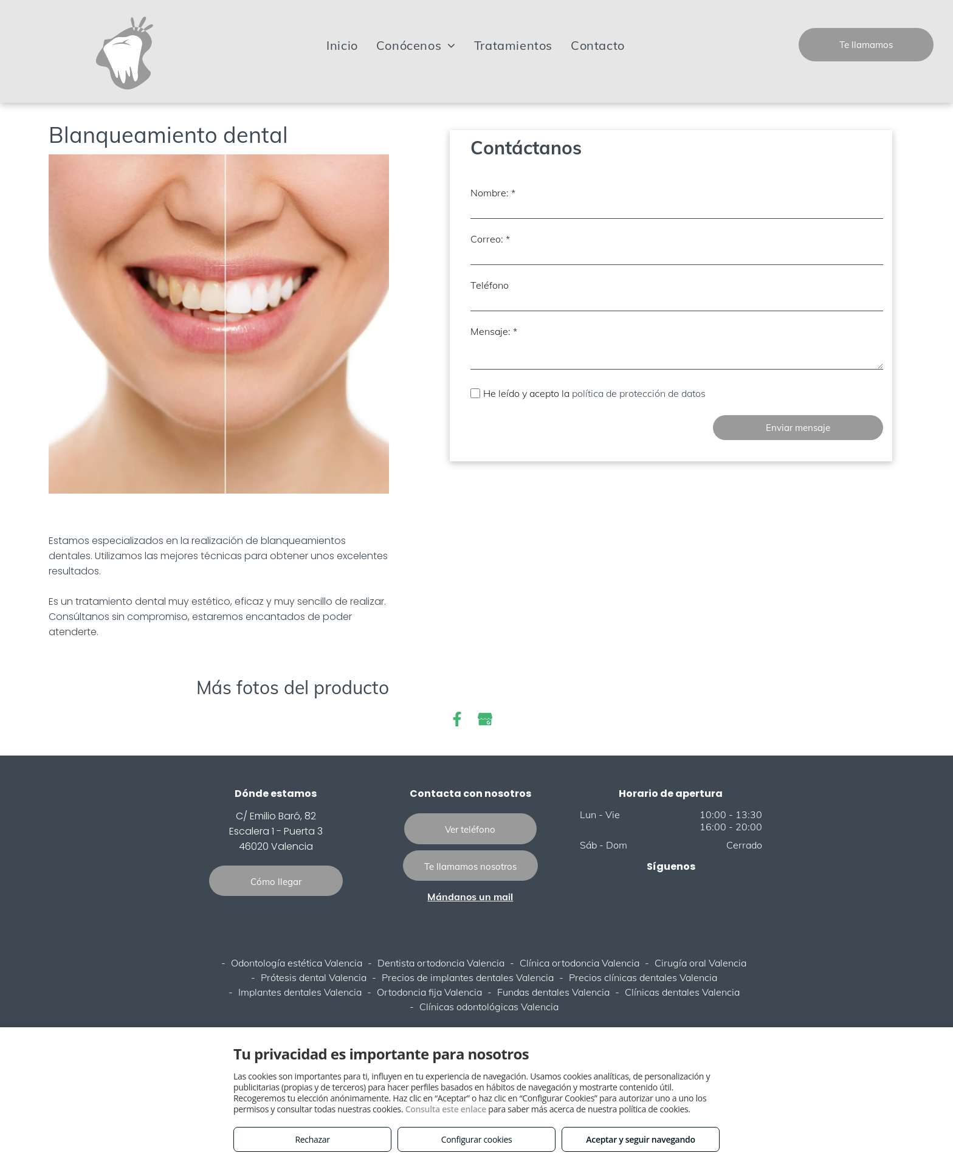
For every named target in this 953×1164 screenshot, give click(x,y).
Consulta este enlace (445, 1109)
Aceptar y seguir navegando (640, 1139)
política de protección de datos (640, 393)
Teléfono (489, 285)
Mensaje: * (493, 331)
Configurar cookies (476, 1139)
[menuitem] (342, 45)
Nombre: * (492, 193)
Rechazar (312, 1139)
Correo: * (490, 239)
